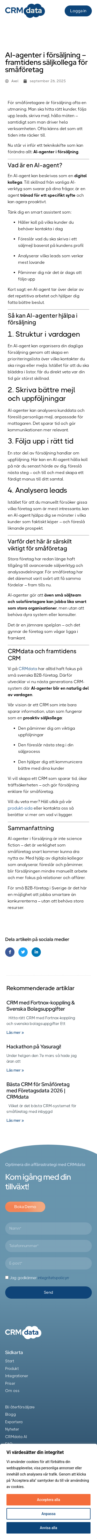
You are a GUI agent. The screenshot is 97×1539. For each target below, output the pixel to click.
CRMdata (28, 668)
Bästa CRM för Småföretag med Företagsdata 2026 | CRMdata (38, 1090)
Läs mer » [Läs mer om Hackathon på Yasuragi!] (15, 1070)
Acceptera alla (48, 1500)
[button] (53, 11)
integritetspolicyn (53, 1278)
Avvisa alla (48, 1528)
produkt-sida (20, 808)
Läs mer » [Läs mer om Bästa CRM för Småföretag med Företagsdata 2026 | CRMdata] (15, 1120)
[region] (48, 1491)
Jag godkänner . (40, 1278)
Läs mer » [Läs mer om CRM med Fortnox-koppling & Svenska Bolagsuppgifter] (15, 1032)
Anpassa (48, 1514)
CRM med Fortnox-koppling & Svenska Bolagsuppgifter (40, 1005)
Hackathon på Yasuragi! (33, 1046)
